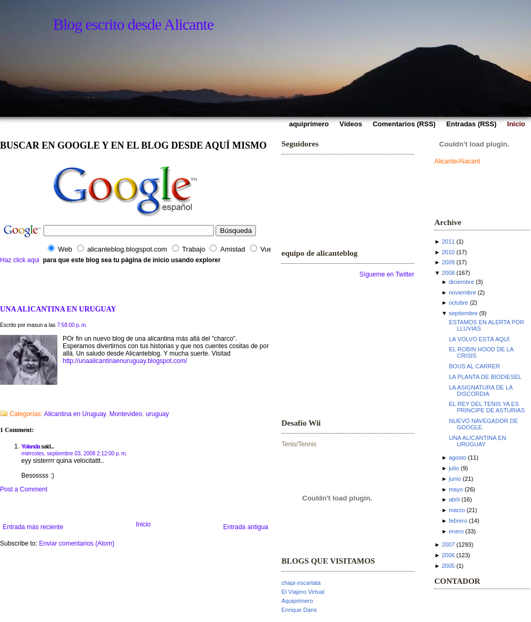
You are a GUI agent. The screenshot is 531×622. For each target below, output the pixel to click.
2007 (448, 544)
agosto (457, 457)
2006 (448, 555)
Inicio (143, 524)
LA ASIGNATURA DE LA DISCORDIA (480, 390)
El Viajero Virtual (302, 592)
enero (456, 531)
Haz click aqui (19, 260)
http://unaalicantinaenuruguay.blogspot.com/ (125, 361)
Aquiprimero (297, 601)
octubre (458, 302)
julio (454, 468)
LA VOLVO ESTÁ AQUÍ (479, 339)
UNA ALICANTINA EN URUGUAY (58, 309)
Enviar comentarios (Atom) (76, 543)
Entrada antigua (245, 527)
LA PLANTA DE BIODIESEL (485, 377)
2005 (448, 566)
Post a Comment (23, 489)
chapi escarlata (301, 583)
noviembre (462, 292)
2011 (448, 241)
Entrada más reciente (33, 527)
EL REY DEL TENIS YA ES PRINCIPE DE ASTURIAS (487, 407)
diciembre (461, 282)
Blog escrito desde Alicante (133, 24)
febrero (458, 520)
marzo (457, 510)
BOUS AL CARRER (474, 366)
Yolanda (30, 446)
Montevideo (125, 414)
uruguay (157, 414)
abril (454, 499)
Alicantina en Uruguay (75, 414)
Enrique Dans (299, 610)
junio (455, 479)
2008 (448, 273)
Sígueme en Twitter (386, 274)
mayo (456, 489)
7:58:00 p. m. (72, 325)
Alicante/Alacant (457, 161)
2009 (448, 262)
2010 (448, 252)
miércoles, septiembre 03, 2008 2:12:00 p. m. (74, 453)
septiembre (463, 313)
